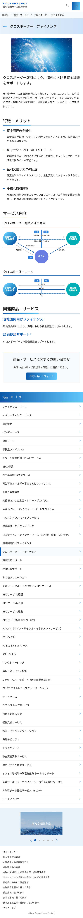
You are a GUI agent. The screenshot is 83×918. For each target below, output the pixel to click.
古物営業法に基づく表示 (14, 897)
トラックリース (10, 748)
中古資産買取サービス (14, 756)
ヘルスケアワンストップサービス (20, 517)
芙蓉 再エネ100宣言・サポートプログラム (25, 500)
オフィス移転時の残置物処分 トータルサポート (28, 773)
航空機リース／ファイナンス (18, 526)
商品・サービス (21, 14)
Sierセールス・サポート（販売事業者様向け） (27, 679)
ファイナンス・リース (14, 407)
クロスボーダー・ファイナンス (49, 14)
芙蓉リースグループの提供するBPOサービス (26, 586)
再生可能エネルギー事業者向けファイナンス (26, 483)
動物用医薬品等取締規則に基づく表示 (21, 902)
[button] (31, 840)
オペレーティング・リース (17, 415)
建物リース (8, 441)
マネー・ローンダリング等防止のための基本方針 (26, 877)
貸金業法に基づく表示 (13, 892)
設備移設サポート (16, 334)
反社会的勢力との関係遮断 (16, 882)
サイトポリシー (10, 852)
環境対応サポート (12, 560)
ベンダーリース (10, 432)
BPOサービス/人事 (12, 603)
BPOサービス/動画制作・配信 (18, 620)
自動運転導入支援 (12, 713)
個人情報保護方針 (11, 856)
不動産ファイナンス (13, 449)
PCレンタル (8, 637)
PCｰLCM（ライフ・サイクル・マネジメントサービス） (32, 628)
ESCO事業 (8, 466)
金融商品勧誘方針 (11, 867)
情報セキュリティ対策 (14, 671)
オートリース (9, 696)
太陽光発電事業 (10, 492)
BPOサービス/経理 (12, 594)
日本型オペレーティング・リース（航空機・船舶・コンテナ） (36, 534)
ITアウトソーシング (13, 662)
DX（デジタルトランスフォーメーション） (25, 688)
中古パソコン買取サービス (17, 765)
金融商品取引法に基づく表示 (17, 887)
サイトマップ (9, 907)
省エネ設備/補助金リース (16, 475)
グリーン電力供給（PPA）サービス (21, 458)
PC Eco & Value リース (14, 645)
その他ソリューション (14, 577)
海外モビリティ (10, 739)
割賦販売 (7, 424)
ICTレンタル (9, 654)
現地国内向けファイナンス (23, 318)
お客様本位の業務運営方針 (16, 862)
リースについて (10, 799)
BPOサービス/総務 (12, 611)
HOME (5, 14)
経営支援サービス (12, 722)
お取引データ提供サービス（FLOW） (22, 790)
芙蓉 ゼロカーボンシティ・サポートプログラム (28, 509)
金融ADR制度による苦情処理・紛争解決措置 (24, 872)
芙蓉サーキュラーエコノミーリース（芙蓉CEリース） (33, 782)
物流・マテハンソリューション (19, 731)
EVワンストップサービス (15, 705)
